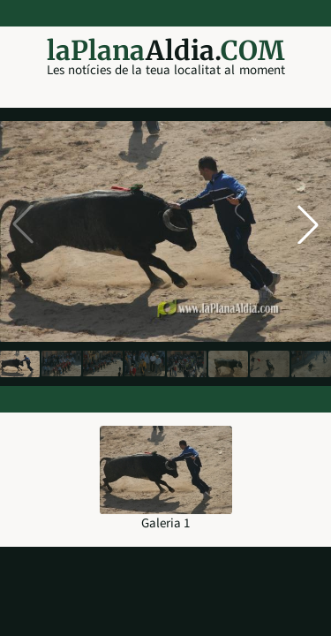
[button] (308, 224)
